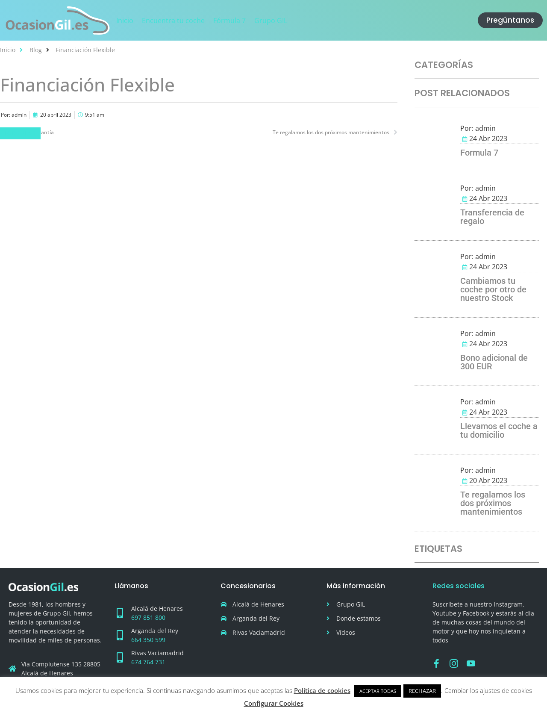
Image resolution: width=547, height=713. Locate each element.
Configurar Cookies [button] (273, 703)
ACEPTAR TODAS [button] (377, 691)
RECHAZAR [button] (422, 691)
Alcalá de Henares (157, 608)
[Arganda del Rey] (120, 635)
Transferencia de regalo (492, 216)
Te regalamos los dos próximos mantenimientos (492, 503)
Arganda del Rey (154, 631)
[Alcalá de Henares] (120, 613)
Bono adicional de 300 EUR (494, 362)
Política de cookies (322, 690)
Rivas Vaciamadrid (157, 653)
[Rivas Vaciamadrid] (120, 657)
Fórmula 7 (20, 133)
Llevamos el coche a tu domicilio (499, 430)
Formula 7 (479, 152)
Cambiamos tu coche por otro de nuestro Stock (493, 289)
